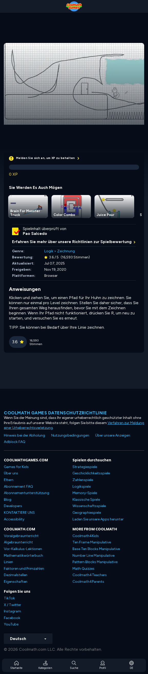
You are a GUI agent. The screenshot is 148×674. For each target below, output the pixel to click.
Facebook (12, 618)
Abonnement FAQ (18, 486)
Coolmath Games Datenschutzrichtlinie (55, 412)
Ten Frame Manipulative (91, 542)
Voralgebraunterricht (21, 536)
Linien (8, 562)
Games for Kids (16, 467)
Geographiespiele (86, 512)
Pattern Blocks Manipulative (95, 562)
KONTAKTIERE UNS (19, 512)
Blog (7, 499)
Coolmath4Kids (85, 536)
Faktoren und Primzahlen (24, 568)
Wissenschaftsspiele (89, 506)
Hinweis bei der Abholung (24, 435)
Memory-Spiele (84, 493)
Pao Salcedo (35, 233)
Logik (48, 251)
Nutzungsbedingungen (70, 435)
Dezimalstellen (15, 575)
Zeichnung (66, 251)
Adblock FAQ (14, 442)
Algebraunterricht (18, 542)
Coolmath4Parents (88, 581)
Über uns (11, 473)
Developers (13, 506)
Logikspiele (81, 486)
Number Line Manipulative (93, 555)
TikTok (9, 598)
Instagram (12, 611)
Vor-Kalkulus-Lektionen (23, 549)
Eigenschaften (15, 581)
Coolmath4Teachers (89, 575)
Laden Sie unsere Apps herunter (98, 519)
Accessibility (14, 519)
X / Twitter (12, 605)
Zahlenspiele (82, 480)
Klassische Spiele (86, 499)
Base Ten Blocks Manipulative (96, 549)
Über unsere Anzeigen (112, 435)
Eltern (8, 480)
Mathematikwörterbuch (23, 555)
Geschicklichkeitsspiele (91, 473)
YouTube (11, 624)
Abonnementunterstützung (26, 493)
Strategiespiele (84, 467)
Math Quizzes (83, 568)
